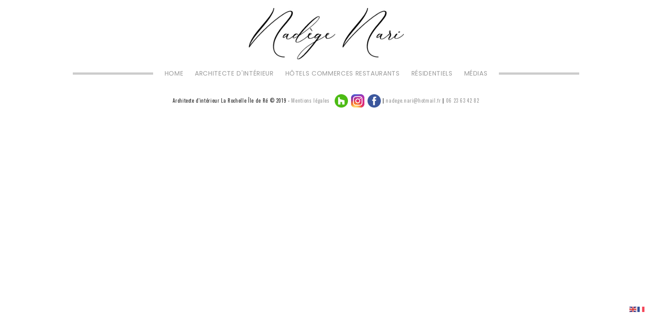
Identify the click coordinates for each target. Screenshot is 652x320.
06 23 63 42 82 (462, 100)
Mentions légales (310, 100)
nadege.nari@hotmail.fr (413, 100)
